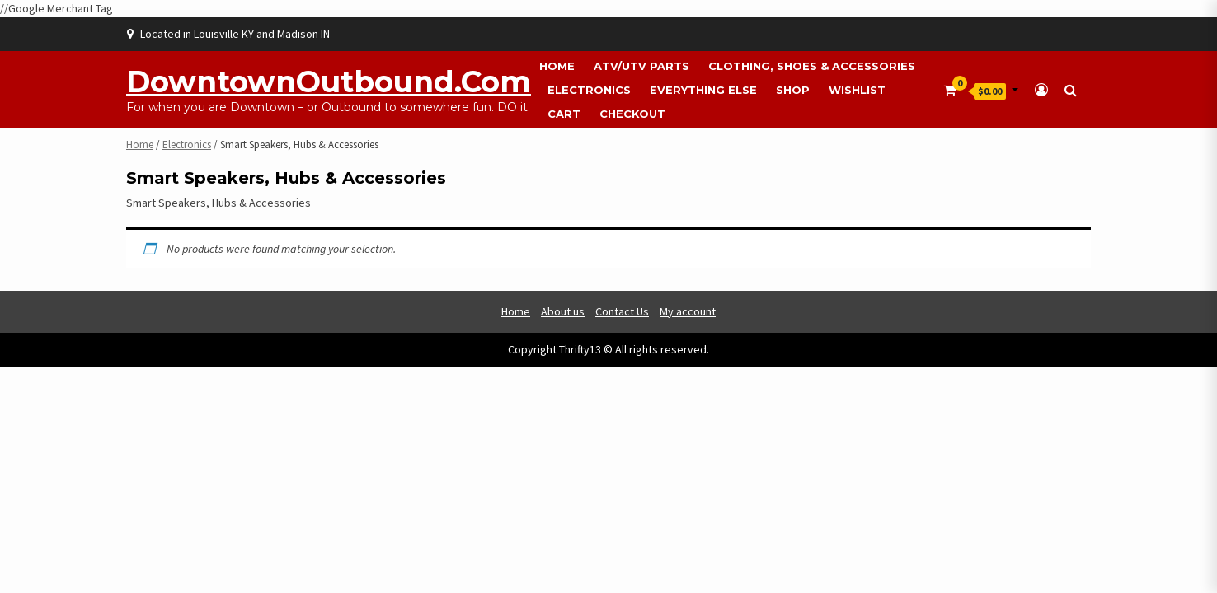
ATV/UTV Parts (641, 65)
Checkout (632, 113)
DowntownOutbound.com (328, 81)
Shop (793, 89)
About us (563, 311)
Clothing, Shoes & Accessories (811, 65)
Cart (563, 113)
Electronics (589, 89)
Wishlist (857, 89)
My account (688, 311)
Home (557, 65)
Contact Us (622, 311)
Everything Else (703, 89)
